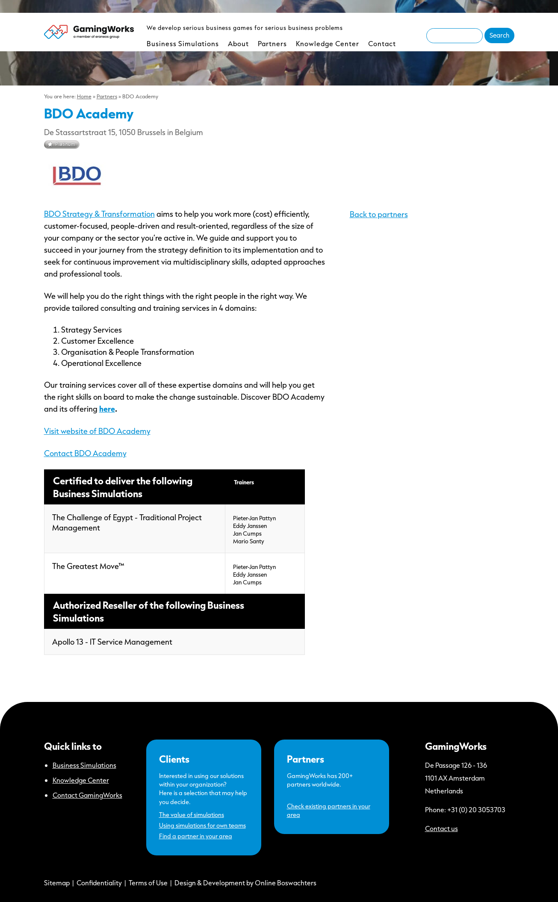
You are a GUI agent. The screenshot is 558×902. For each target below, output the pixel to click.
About (238, 43)
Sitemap (57, 882)
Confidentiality (99, 882)
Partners (272, 43)
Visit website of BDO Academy (97, 431)
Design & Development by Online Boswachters (245, 882)
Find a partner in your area (195, 836)
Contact (382, 43)
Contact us (441, 828)
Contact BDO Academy (85, 453)
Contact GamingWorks (87, 794)
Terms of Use (148, 882)
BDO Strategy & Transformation (99, 214)
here (107, 409)
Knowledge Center (327, 43)
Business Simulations (183, 43)
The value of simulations (191, 815)
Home (84, 96)
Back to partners (379, 214)
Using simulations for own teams (202, 825)
